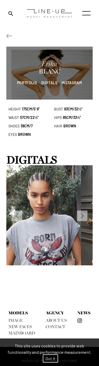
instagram (72, 83)
